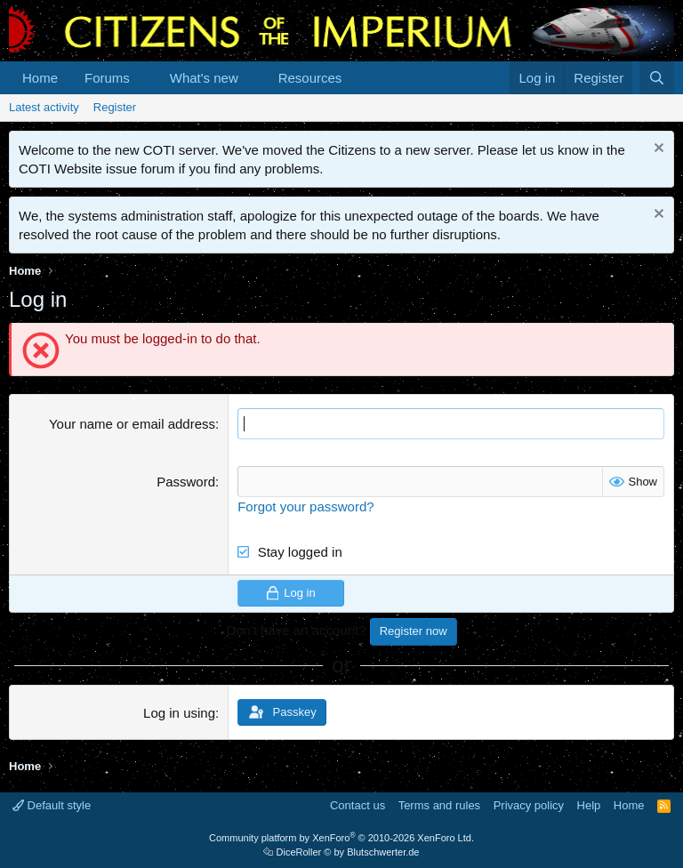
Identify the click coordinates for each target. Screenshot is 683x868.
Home (40, 77)
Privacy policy (529, 805)
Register (114, 107)
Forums (107, 77)
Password (186, 481)
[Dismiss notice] (656, 150)
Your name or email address (132, 423)
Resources (310, 77)
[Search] (656, 77)
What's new (204, 77)
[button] (144, 77)
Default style (51, 805)
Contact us (357, 805)
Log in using (179, 712)
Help (589, 805)
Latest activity (44, 107)
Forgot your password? (305, 506)
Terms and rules (439, 805)
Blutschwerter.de (383, 852)
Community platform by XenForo (341, 837)
